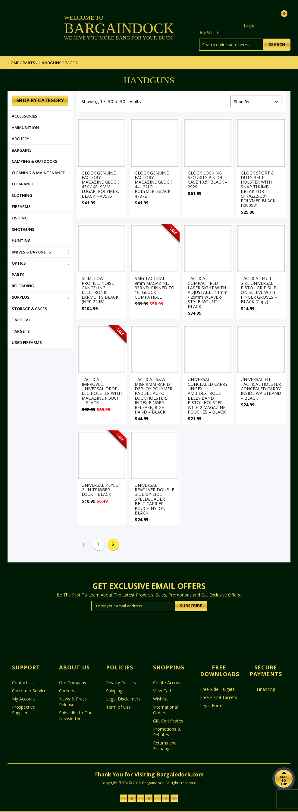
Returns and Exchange (165, 745)
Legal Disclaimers (123, 699)
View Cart (162, 691)
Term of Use (118, 707)
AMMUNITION (25, 127)
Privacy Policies (121, 682)
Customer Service (29, 691)
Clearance (23, 184)
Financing (266, 689)
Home (13, 62)
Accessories (24, 116)
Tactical (21, 320)
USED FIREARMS (27, 342)
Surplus (21, 297)
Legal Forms (212, 705)
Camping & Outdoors (34, 161)
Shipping (114, 691)
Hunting (21, 240)
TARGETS (21, 331)
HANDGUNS (50, 62)
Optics (19, 263)
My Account (23, 699)
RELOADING (23, 285)
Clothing (22, 195)
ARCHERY (20, 138)
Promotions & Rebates (167, 732)
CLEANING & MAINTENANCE (38, 172)
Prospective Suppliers (23, 710)
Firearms (21, 206)
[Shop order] (255, 101)
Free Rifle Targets (217, 689)
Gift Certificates (168, 721)
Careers (66, 691)
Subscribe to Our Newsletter (75, 715)
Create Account (168, 682)
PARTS (29, 62)
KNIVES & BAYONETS (31, 252)
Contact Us (23, 682)
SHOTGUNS (23, 229)
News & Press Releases (73, 701)
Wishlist (160, 699)
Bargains (22, 150)
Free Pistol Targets (218, 697)
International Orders (165, 710)
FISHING (20, 218)
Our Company (72, 682)
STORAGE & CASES (29, 308)
